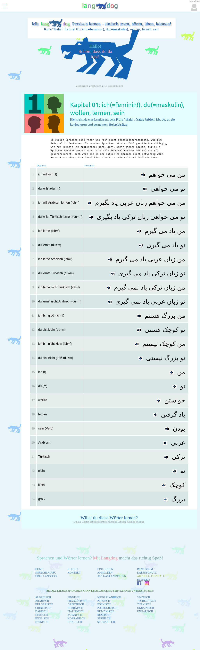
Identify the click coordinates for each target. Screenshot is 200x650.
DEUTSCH (41, 615)
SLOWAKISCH (106, 622)
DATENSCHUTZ (147, 572)
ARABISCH (42, 600)
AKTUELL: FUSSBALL (151, 576)
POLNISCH (104, 604)
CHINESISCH (43, 607)
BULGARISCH (44, 604)
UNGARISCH (145, 611)
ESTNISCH (41, 622)
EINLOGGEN (105, 569)
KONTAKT (74, 572)
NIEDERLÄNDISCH (109, 597)
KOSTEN (73, 569)
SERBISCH (103, 618)
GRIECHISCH (76, 604)
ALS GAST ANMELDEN (111, 576)
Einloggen (83, 85)
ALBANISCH (43, 597)
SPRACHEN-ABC (45, 572)
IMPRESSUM (145, 569)
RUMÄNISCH (105, 611)
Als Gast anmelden (113, 85)
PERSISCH (103, 600)
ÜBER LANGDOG (46, 576)
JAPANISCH (75, 615)
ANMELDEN (105, 572)
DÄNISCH (41, 611)
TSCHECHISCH (146, 600)
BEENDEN (143, 579)
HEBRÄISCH (75, 607)
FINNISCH (74, 597)
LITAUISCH (75, 622)
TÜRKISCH (144, 604)
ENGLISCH (42, 618)
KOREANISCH (76, 618)
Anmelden (96, 85)
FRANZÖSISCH (77, 600)
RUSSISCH (103, 615)
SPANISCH (143, 597)
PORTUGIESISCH (107, 607)
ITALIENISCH (76, 611)
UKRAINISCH (145, 607)
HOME (39, 569)
